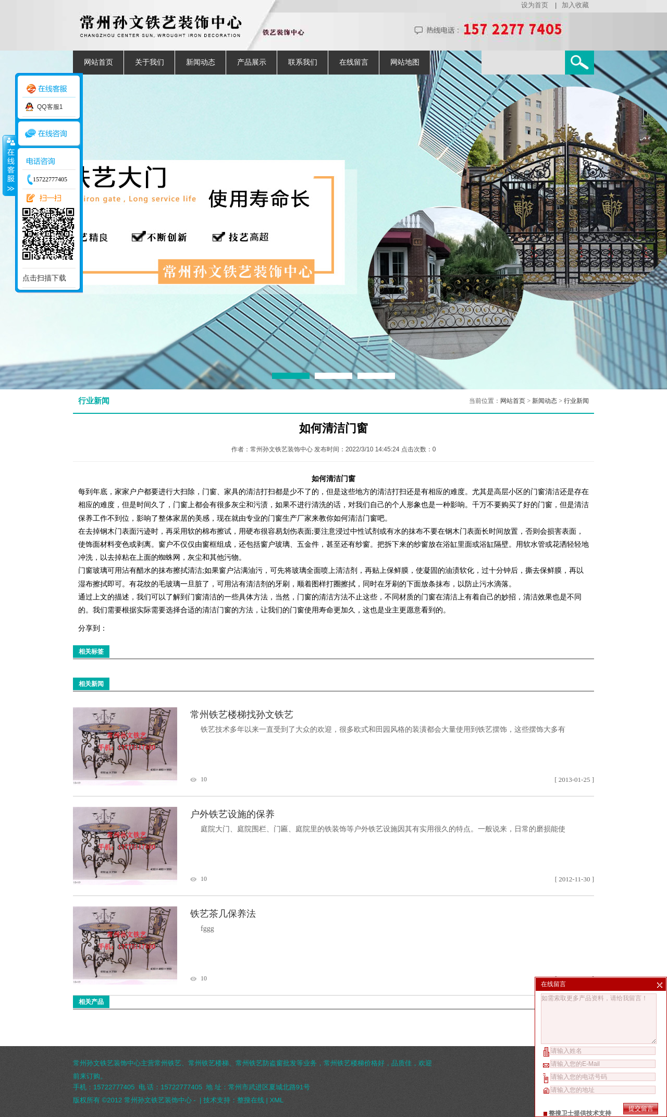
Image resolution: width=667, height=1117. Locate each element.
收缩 (9, 165)
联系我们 (302, 62)
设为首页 (534, 5)
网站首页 (98, 62)
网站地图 (404, 62)
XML (277, 1100)
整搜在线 (250, 1100)
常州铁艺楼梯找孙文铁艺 (241, 714)
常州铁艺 (167, 1063)
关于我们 (149, 62)
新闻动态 (200, 62)
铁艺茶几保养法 (223, 914)
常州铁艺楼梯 (208, 1063)
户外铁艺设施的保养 (232, 814)
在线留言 (353, 62)
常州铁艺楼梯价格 (351, 1063)
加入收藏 (575, 5)
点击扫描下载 (44, 278)
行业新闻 (576, 400)
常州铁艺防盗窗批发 (266, 1063)
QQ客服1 (50, 107)
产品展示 (251, 62)
